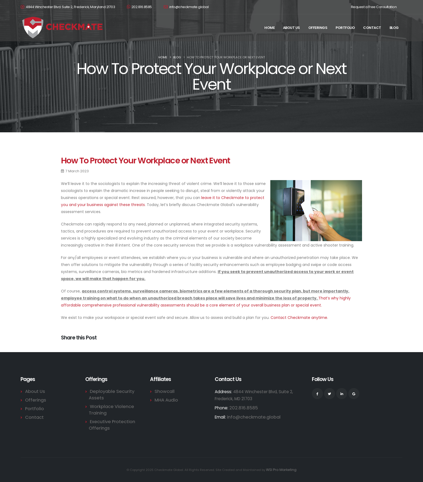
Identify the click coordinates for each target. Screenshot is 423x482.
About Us (291, 27)
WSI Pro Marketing (281, 470)
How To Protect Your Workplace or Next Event (145, 160)
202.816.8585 (139, 7)
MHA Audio (165, 400)
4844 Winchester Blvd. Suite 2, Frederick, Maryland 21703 (70, 7)
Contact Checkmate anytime (299, 317)
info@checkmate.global (186, 7)
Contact (372, 27)
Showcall (163, 391)
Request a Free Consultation (374, 7)
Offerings (318, 27)
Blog (394, 27)
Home (269, 27)
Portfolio (345, 27)
